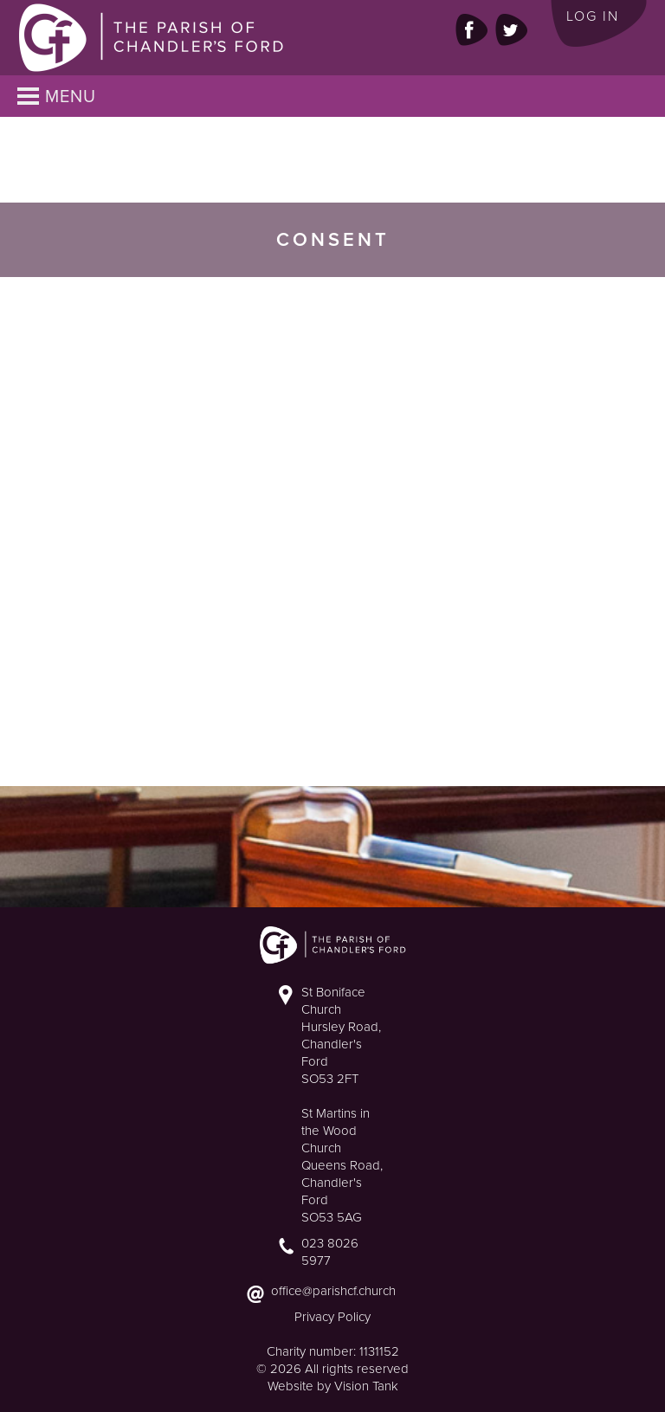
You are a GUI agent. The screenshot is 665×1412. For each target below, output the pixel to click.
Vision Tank (366, 1386)
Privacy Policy (332, 1317)
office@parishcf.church (333, 1291)
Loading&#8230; (320, 528)
